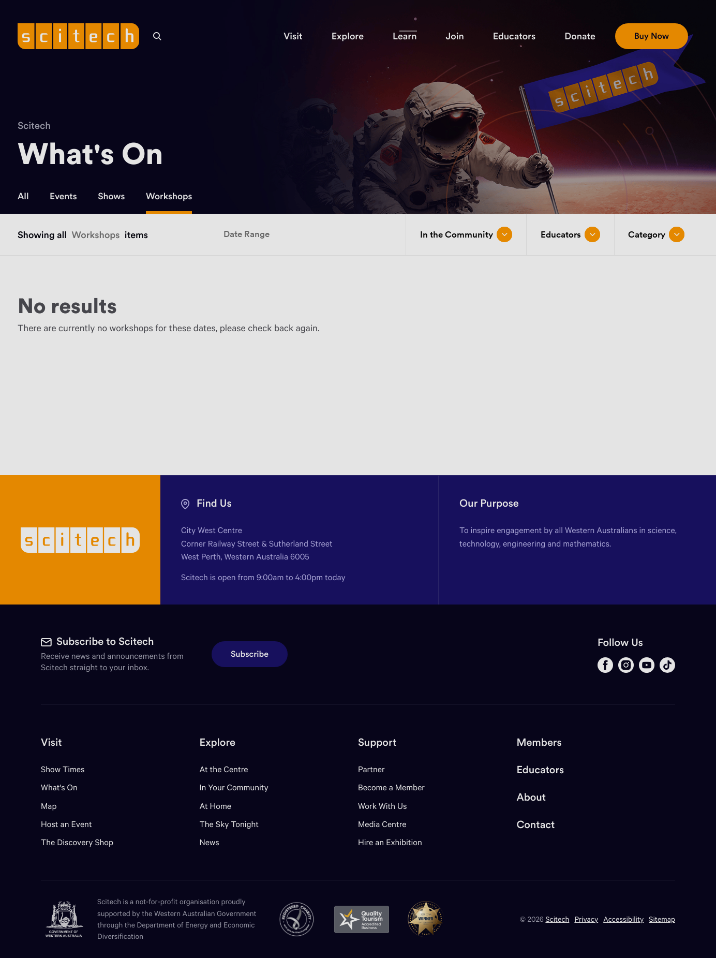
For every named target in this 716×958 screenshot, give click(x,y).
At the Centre (224, 769)
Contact (535, 824)
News (209, 842)
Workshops (169, 196)
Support (377, 742)
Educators (540, 769)
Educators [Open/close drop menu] (570, 234)
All (23, 196)
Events (63, 196)
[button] (292, 36)
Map (55, 806)
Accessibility (623, 919)
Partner (371, 769)
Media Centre (382, 824)
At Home (216, 806)
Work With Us (382, 806)
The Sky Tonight (229, 824)
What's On (59, 787)
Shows (111, 196)
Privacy (586, 919)
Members (538, 742)
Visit (51, 742)
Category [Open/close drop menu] (656, 234)
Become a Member (391, 787)
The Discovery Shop (77, 842)
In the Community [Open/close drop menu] (466, 234)
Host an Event (66, 824)
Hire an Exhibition (390, 842)
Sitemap (662, 919)
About (531, 797)
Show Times (62, 769)
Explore (217, 742)
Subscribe (249, 654)
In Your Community (234, 787)
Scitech (34, 126)
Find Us (214, 503)
